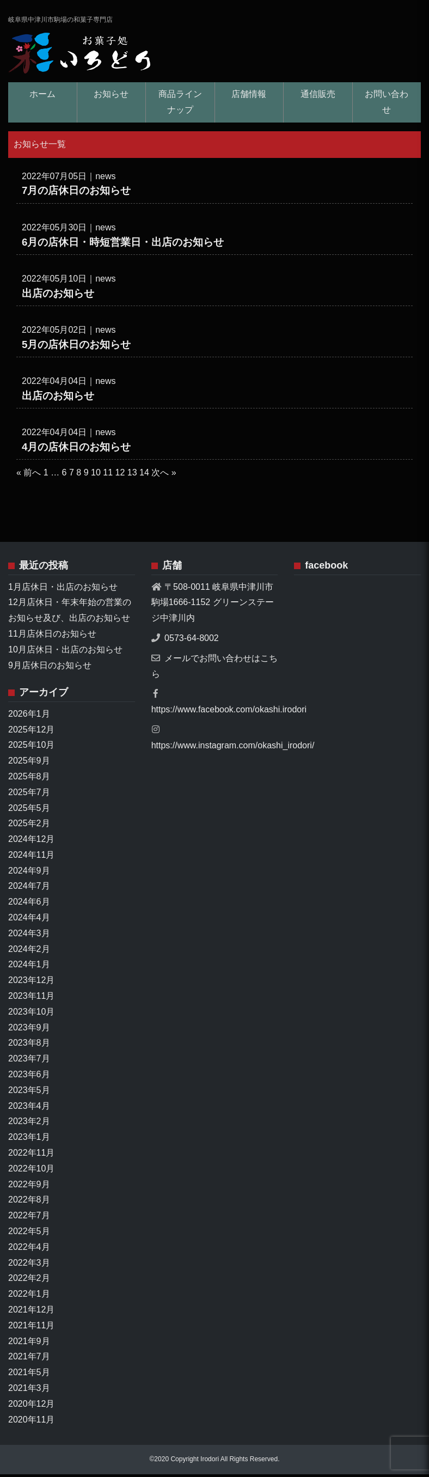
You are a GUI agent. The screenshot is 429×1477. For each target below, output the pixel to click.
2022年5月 (29, 1233)
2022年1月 (29, 1296)
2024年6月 (29, 904)
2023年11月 (31, 998)
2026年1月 (29, 716)
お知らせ (111, 96)
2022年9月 (29, 1187)
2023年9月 (29, 1030)
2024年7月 (29, 889)
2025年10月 (31, 747)
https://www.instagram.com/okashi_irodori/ (233, 748)
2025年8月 (29, 779)
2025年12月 (31, 732)
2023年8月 (29, 1046)
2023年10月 (31, 1014)
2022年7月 (29, 1218)
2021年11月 (31, 1328)
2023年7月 (29, 1061)
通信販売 (318, 96)
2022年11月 (31, 1155)
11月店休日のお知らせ (52, 636)
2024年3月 (29, 936)
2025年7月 (29, 794)
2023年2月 (29, 1124)
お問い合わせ (386, 104)
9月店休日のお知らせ (49, 668)
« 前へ (28, 475)
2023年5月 (29, 1092)
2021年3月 (29, 1390)
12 (120, 475)
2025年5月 (29, 810)
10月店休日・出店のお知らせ (65, 652)
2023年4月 (29, 1108)
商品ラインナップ (180, 104)
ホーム (42, 96)
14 (144, 475)
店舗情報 (248, 96)
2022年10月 (31, 1171)
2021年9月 (29, 1343)
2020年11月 (31, 1422)
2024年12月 (31, 841)
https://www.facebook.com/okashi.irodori (229, 712)
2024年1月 (29, 967)
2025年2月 (29, 826)
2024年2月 (29, 951)
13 (132, 475)
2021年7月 (29, 1359)
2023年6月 (29, 1077)
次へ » (163, 475)
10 (96, 475)
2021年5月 (29, 1375)
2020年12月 (31, 1406)
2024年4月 (29, 920)
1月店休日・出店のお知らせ (63, 589)
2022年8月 (29, 1202)
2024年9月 (29, 873)
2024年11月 (31, 857)
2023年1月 (29, 1139)
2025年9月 (29, 763)
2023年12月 (31, 982)
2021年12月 (31, 1312)
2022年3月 (29, 1265)
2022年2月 (29, 1281)
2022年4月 (29, 1249)
